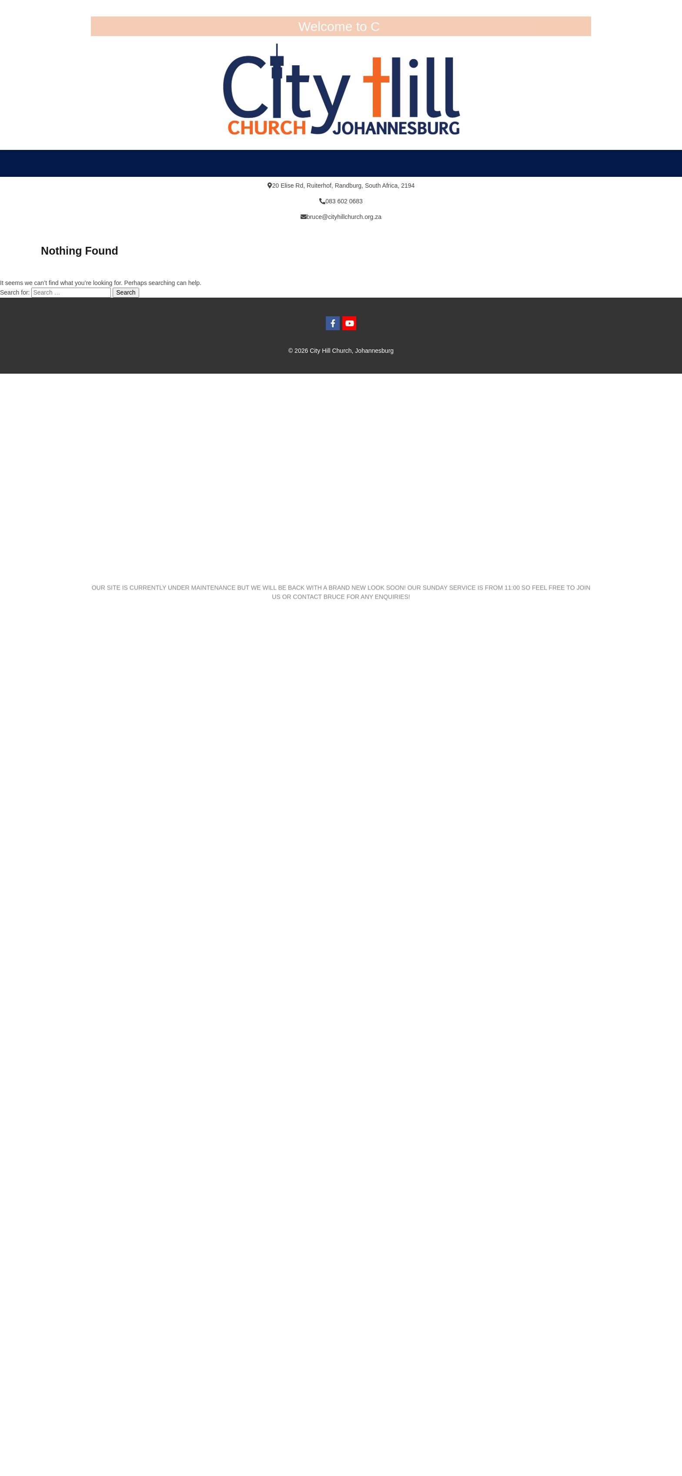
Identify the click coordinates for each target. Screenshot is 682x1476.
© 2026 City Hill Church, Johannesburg (341, 350)
